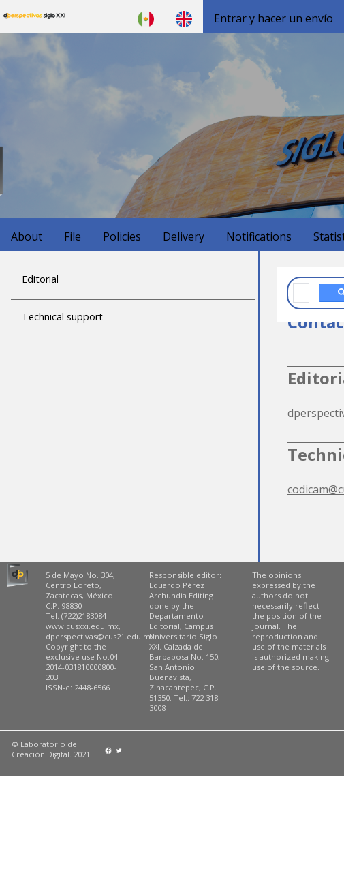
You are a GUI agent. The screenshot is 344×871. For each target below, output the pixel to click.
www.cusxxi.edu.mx (82, 626)
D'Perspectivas (34, 16)
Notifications (259, 236)
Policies (122, 236)
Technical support (62, 316)
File (72, 236)
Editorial (40, 279)
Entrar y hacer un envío (273, 18)
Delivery (183, 236)
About (26, 236)
